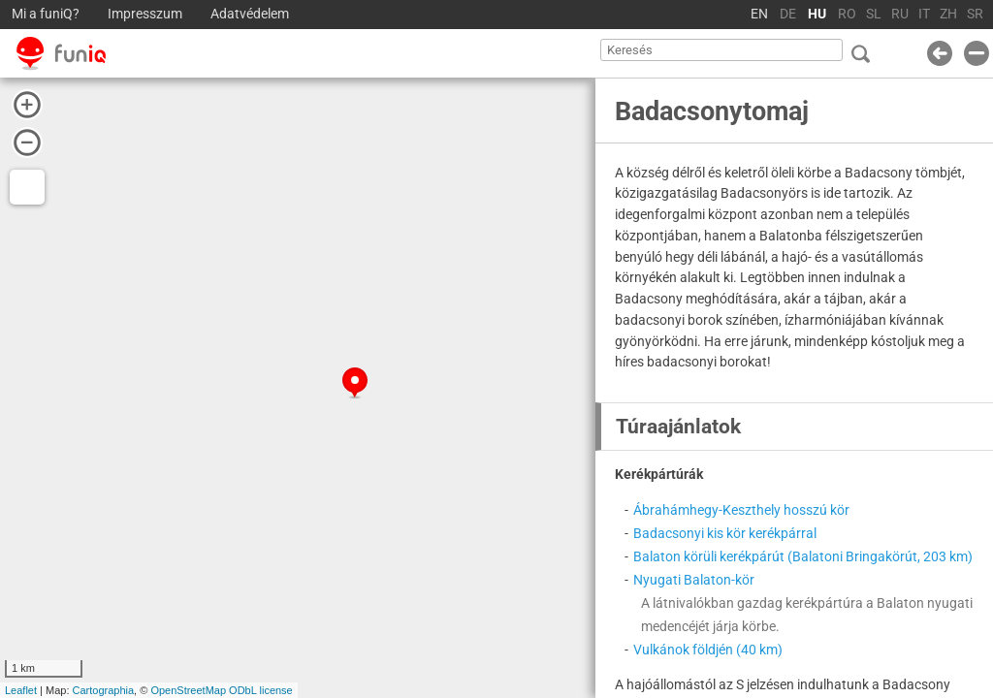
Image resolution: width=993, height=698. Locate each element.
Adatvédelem (249, 14)
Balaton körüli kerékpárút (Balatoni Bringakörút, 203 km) (803, 556)
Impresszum (145, 14)
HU (817, 14)
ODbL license (261, 690)
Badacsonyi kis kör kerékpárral (725, 533)
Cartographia (104, 690)
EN (759, 14)
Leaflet (21, 690)
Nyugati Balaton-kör (693, 579)
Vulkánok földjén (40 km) (708, 649)
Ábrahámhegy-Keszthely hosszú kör (741, 510)
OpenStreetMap (188, 690)
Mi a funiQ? (46, 14)
